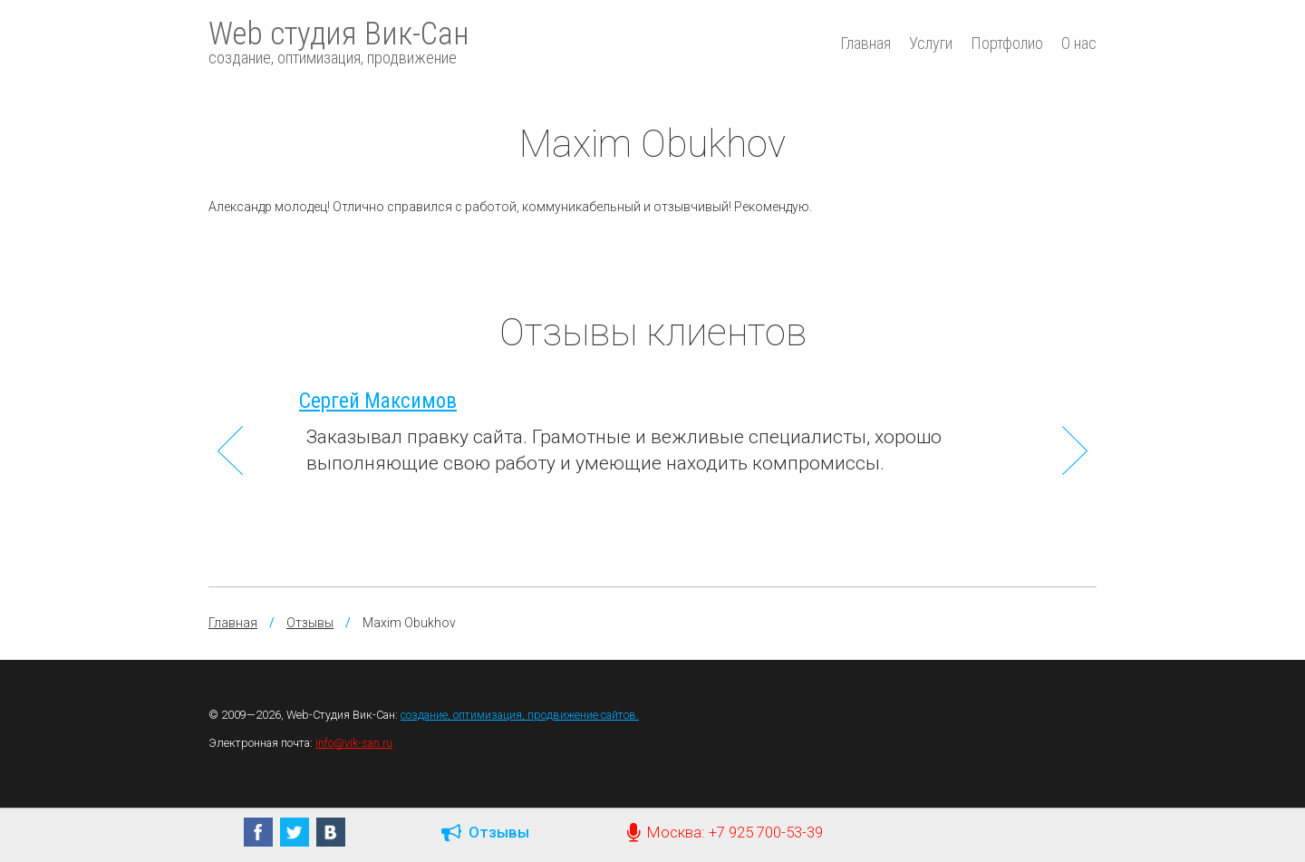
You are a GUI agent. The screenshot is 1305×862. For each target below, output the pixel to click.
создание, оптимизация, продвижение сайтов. (520, 715)
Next (1075, 450)
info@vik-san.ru (353, 743)
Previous (230, 450)
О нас (1079, 43)
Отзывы (310, 622)
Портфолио (1007, 43)
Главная (865, 43)
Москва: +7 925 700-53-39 (725, 832)
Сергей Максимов (378, 401)
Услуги (930, 43)
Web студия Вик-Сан (338, 41)
